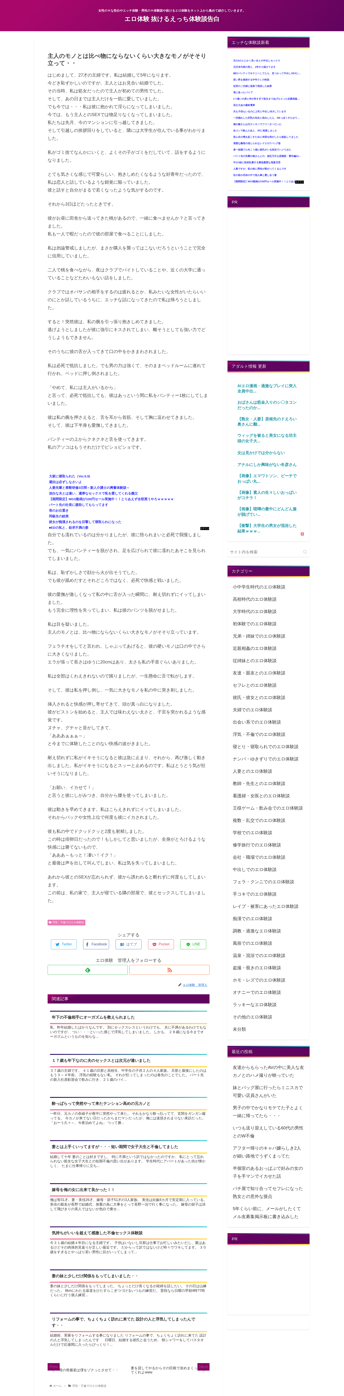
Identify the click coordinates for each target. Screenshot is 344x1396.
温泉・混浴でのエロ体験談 (259, 955)
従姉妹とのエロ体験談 (255, 660)
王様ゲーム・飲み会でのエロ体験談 (268, 808)
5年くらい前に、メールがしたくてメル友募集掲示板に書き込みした (267, 1212)
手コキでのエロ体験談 (255, 894)
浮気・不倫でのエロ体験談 (66, 922)
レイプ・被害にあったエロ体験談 (266, 906)
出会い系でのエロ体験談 (257, 722)
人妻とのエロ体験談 (252, 771)
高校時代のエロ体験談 (255, 599)
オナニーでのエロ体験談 (257, 992)
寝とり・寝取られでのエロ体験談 (266, 746)
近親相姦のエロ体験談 (255, 648)
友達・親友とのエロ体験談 (259, 672)
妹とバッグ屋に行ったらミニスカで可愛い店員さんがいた (268, 1091)
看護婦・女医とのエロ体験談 (261, 795)
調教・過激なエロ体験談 (257, 930)
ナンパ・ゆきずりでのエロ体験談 (266, 758)
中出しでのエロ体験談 (255, 869)
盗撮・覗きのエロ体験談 (257, 967)
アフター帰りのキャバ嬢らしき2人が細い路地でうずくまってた (267, 1152)
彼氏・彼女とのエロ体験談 (259, 697)
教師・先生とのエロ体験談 (259, 783)
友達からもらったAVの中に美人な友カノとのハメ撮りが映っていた (268, 1071)
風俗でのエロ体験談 (252, 943)
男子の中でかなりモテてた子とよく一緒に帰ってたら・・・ (268, 1111)
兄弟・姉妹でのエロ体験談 (259, 636)
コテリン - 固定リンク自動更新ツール (204, 528)
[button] (305, 551)
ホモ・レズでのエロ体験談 (259, 980)
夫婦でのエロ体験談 (252, 709)
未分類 (239, 1029)
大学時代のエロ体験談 (255, 611)
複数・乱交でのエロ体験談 (259, 820)
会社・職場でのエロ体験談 (259, 857)
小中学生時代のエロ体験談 (259, 586)
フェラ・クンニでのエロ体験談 (263, 881)
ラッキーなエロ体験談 (255, 1004)
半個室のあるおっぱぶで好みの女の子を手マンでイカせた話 (268, 1172)
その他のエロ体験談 (252, 1016)
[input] (269, 552)
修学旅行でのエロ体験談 (257, 844)
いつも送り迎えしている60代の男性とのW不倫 (268, 1131)
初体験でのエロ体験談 (255, 623)
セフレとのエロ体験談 (255, 685)
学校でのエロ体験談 (252, 832)
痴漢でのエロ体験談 (252, 918)
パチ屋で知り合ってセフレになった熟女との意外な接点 (268, 1192)
